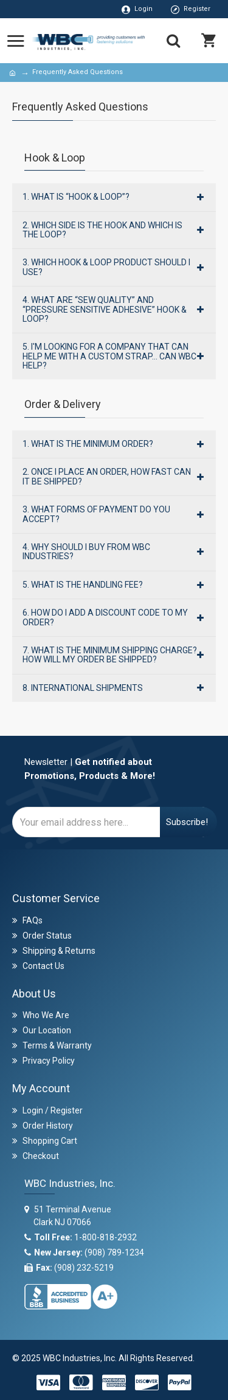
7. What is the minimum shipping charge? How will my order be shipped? (109, 654)
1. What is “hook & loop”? (76, 197)
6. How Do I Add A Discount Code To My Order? (105, 617)
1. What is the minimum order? (87, 444)
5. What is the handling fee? (82, 585)
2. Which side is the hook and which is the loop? (102, 229)
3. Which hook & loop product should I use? (106, 266)
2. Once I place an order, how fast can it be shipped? (106, 476)
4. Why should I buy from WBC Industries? (86, 551)
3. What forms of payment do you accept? (96, 514)
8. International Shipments (82, 688)
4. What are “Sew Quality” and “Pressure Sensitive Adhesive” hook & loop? (104, 309)
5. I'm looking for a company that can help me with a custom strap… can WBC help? (109, 356)
